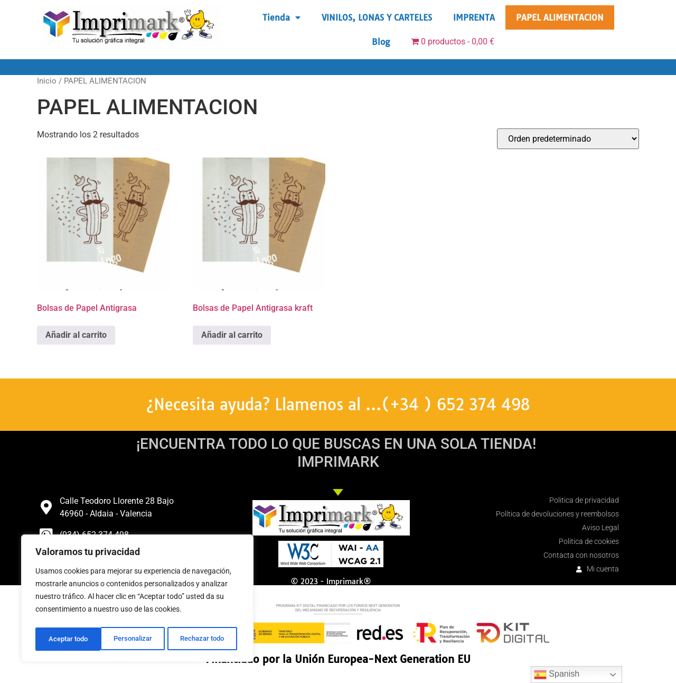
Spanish (556, 674)
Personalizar (66, 639)
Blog (381, 41)
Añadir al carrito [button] (76, 335)
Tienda (281, 17)
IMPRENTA (474, 17)
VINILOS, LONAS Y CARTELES (377, 17)
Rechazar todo (136, 639)
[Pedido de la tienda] (568, 138)
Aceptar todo (207, 639)
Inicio (47, 81)
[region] (137, 600)
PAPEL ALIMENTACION (560, 17)
